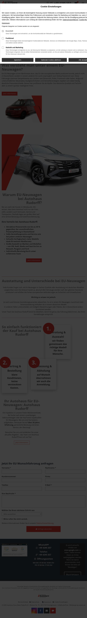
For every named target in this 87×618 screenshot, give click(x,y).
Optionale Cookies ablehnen (51, 60)
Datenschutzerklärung (70, 20)
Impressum (6, 23)
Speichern (17, 60)
